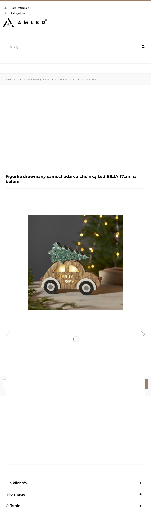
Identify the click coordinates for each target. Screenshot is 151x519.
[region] (75, 126)
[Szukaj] (143, 47)
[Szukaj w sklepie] (72, 47)
